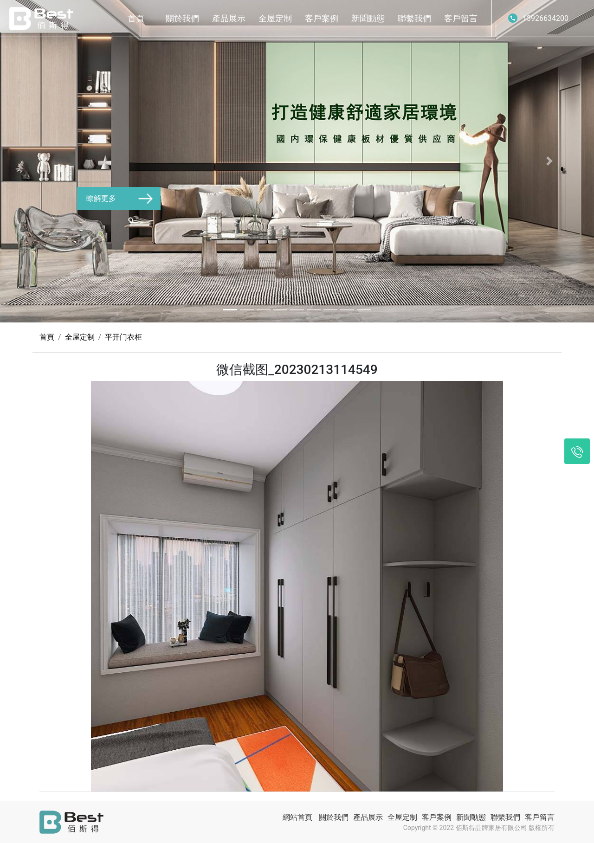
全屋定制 (275, 18)
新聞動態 (368, 18)
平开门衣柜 (123, 337)
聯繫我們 (414, 18)
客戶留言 (461, 18)
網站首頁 (297, 817)
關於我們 (182, 18)
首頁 (136, 18)
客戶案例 (321, 18)
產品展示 (228, 18)
